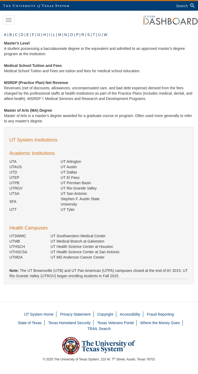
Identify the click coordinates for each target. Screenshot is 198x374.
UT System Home (38, 314)
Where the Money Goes (160, 323)
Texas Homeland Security (69, 323)
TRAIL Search (99, 329)
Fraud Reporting (160, 314)
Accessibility (130, 314)
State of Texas (29, 323)
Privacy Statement (75, 314)
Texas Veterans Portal (115, 323)
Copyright (105, 314)
